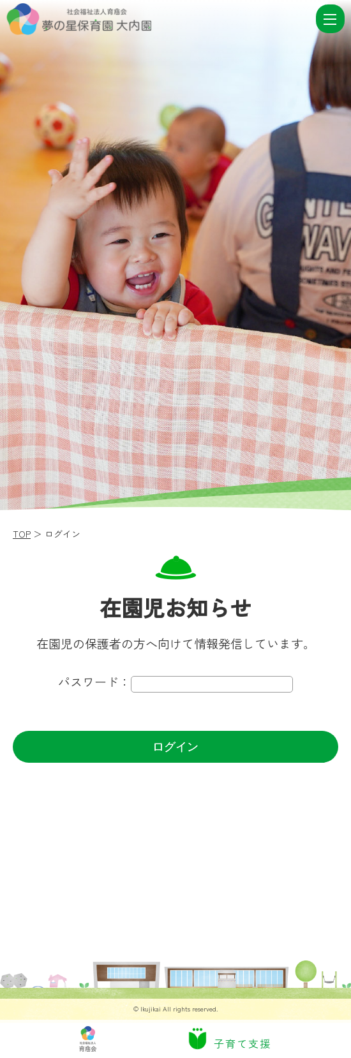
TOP (22, 533)
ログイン (175, 746)
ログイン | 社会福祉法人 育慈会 (159, 19)
